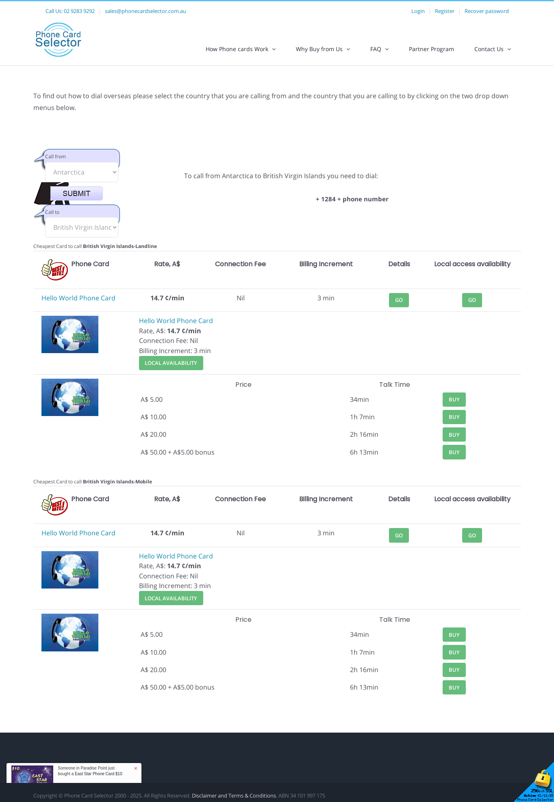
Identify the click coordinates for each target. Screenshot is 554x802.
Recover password (487, 11)
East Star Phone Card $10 (98, 774)
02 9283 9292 (79, 11)
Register (444, 11)
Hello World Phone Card (78, 297)
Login (418, 11)
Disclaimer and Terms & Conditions (234, 795)
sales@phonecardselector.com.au (145, 11)
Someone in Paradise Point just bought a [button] (90, 771)
